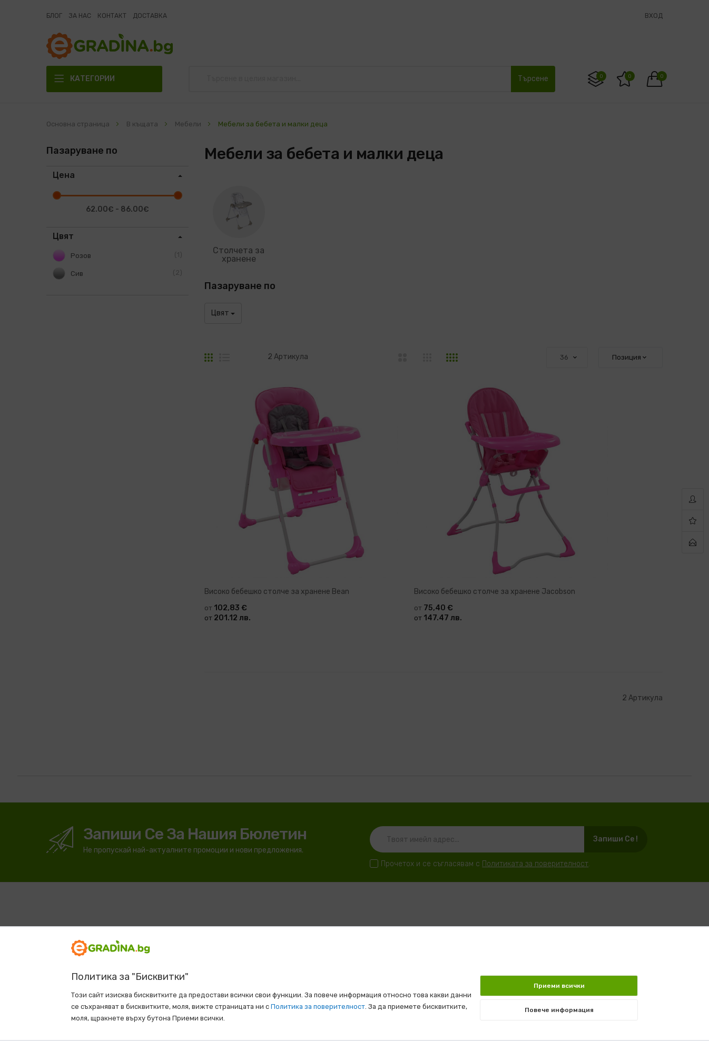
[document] (354, 978)
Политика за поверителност (318, 1006)
